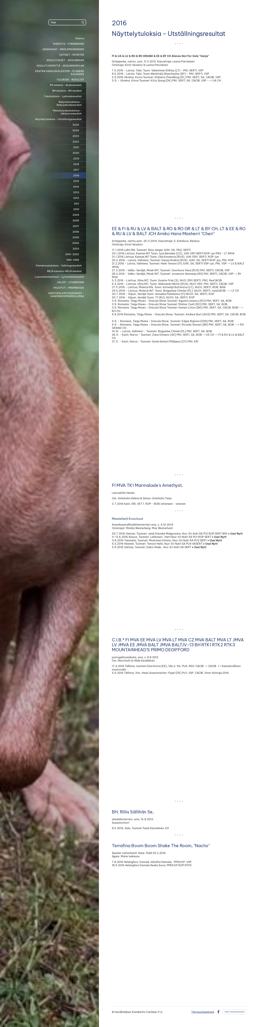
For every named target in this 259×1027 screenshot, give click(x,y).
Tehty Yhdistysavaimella (234, 1012)
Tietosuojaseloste (202, 1012)
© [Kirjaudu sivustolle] (113, 1012)
